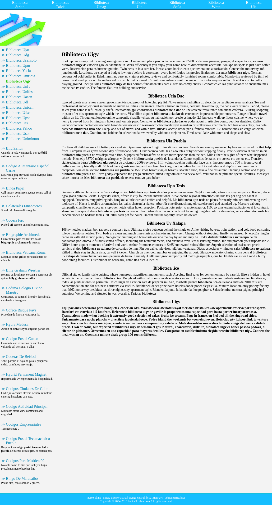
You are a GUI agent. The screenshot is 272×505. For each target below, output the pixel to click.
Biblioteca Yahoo (19, 128)
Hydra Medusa (17, 324)
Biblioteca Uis (17, 123)
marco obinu (94, 497)
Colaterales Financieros (24, 206)
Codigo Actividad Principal (26, 406)
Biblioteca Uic (254, 4)
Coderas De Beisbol (21, 356)
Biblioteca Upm (18, 65)
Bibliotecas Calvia (60, 4)
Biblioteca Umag (101, 4)
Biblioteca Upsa (18, 118)
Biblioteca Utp (140, 4)
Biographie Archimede (23, 235)
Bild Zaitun (14, 148)
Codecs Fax (15, 220)
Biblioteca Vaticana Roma (26, 252)
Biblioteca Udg (17, 55)
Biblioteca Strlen (20, 4)
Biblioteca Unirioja (20, 76)
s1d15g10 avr (155, 497)
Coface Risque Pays (21, 310)
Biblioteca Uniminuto (22, 139)
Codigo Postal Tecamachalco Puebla (28, 441)
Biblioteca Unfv (18, 86)
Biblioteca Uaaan (19, 97)
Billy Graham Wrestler (23, 270)
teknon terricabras (175, 497)
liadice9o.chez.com (139, 501)
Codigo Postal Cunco (22, 339)
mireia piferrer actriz (114, 497)
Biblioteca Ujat (17, 50)
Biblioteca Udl (17, 102)
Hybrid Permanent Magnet (26, 374)
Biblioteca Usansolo (21, 60)
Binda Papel (15, 188)
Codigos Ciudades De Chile (27, 389)
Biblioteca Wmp (216, 4)
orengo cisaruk (137, 497)
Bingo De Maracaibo (22, 478)
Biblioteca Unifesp (20, 92)
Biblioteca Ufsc (18, 113)
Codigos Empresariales (23, 424)
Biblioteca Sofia (177, 4)
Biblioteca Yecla (18, 71)
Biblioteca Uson (18, 133)
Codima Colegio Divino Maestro (24, 290)
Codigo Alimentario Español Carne (27, 168)
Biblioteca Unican (19, 107)
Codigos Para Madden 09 (25, 461)
